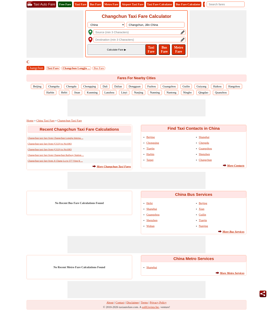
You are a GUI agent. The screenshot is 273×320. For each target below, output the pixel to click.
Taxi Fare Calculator (159, 4)
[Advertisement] (55, 34)
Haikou (217, 86)
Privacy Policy (158, 302)
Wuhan (150, 226)
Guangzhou (169, 86)
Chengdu (71, 86)
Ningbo (187, 92)
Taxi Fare (80, 4)
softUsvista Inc (150, 307)
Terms (144, 302)
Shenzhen (204, 154)
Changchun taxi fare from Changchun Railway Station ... (56, 155)
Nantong (172, 92)
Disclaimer (132, 302)
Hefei (64, 92)
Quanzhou (221, 92)
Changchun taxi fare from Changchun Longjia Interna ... (55, 138)
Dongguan (135, 86)
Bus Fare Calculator (188, 4)
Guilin (186, 86)
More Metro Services (232, 273)
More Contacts (235, 165)
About (110, 302)
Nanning (155, 92)
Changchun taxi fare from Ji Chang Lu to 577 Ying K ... (55, 160)
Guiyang (201, 86)
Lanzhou (109, 92)
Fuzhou (151, 86)
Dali (105, 86)
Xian (201, 208)
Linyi (124, 92)
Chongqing (89, 86)
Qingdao (203, 92)
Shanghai (204, 137)
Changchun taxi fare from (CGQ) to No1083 (50, 143)
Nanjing (138, 92)
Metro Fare (111, 4)
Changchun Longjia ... (76, 68)
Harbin (50, 92)
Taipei (149, 159)
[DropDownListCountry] (106, 25)
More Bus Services (233, 231)
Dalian (118, 86)
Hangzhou (234, 86)
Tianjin (150, 148)
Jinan (77, 92)
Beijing (37, 86)
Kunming (92, 92)
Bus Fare (95, 4)
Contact (120, 302)
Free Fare (65, 4)
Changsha (53, 86)
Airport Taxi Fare (132, 4)
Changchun (35, 68)
